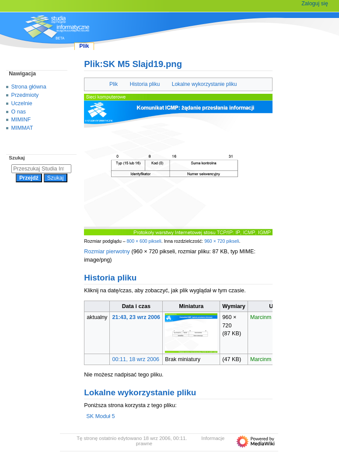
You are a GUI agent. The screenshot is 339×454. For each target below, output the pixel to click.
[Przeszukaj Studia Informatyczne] (41, 168)
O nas (18, 112)
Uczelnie (21, 103)
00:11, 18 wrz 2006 (136, 359)
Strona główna (28, 87)
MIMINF (21, 120)
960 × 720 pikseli (221, 241)
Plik (113, 84)
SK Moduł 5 (100, 416)
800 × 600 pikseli (143, 241)
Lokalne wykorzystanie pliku (204, 84)
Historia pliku (145, 84)
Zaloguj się (314, 3)
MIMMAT (22, 128)
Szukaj (16, 157)
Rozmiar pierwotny (107, 251)
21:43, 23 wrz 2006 (136, 317)
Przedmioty (25, 95)
